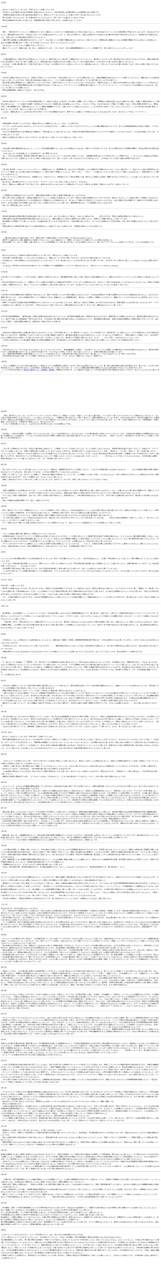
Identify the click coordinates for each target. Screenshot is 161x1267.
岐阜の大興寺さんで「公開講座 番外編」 (40, 370)
